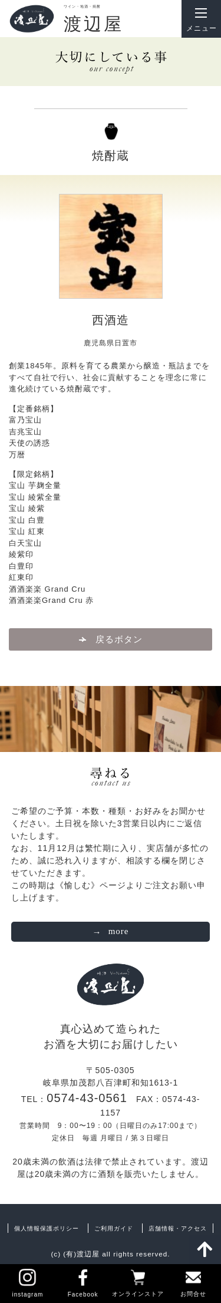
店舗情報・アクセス (178, 1228)
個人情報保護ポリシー (46, 1228)
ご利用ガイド (113, 1228)
